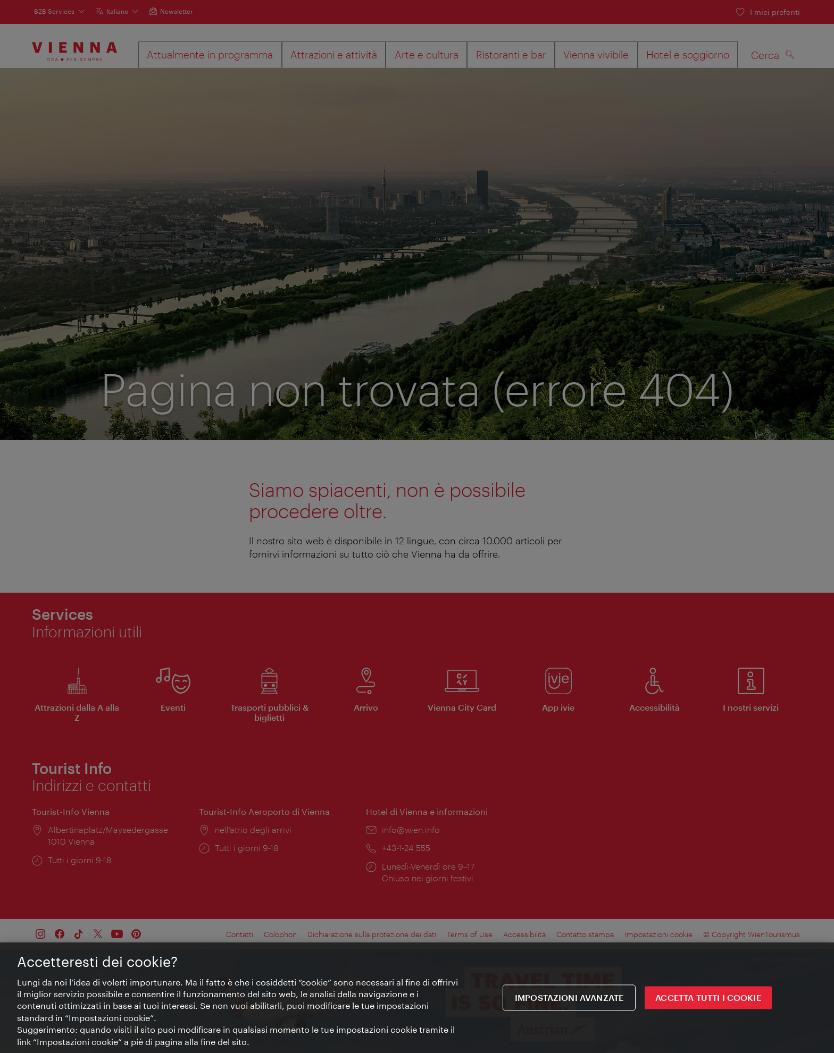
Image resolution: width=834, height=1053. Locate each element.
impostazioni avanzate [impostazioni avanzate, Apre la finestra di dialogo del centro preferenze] (569, 999)
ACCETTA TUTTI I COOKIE (708, 999)
